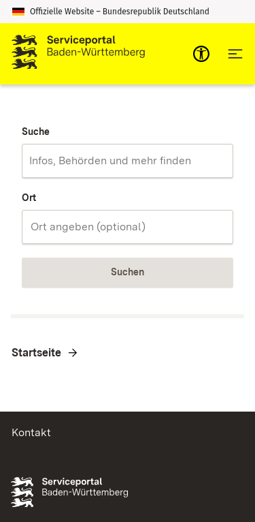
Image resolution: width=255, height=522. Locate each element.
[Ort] (127, 227)
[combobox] (127, 161)
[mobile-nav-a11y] (201, 54)
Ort (29, 197)
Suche (36, 131)
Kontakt (31, 432)
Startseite (36, 352)
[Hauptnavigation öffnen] (235, 54)
